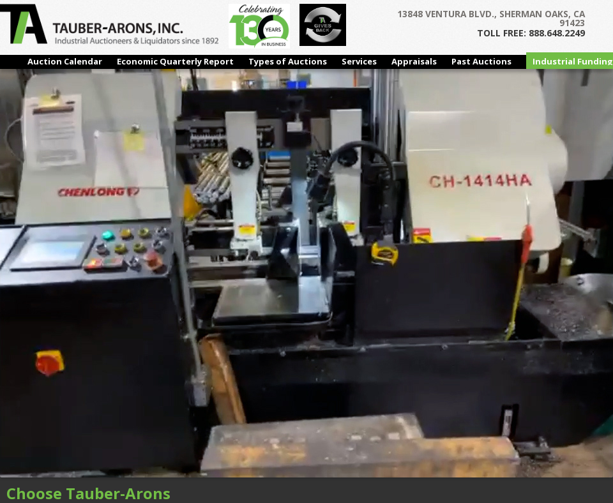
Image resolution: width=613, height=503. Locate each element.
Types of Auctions (287, 61)
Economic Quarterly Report (175, 61)
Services (359, 61)
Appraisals (414, 61)
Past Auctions (481, 61)
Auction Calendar (64, 61)
